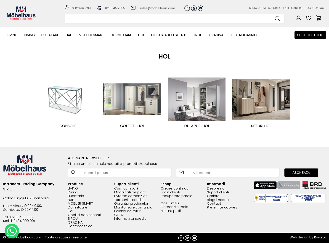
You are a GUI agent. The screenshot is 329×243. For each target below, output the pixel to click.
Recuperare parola (176, 196)
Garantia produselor (131, 204)
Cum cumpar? (126, 188)
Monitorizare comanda (133, 207)
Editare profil (171, 211)
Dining (29, 34)
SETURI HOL (261, 125)
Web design (299, 237)
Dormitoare (121, 34)
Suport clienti (278, 8)
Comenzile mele (174, 207)
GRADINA (216, 34)
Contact (319, 8)
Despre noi (216, 188)
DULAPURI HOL (197, 125)
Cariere (296, 8)
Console (67, 125)
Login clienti (170, 192)
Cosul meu (170, 203)
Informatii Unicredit (130, 219)
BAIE (69, 34)
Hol (141, 34)
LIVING (13, 34)
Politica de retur (127, 211)
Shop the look (310, 34)
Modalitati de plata (130, 192)
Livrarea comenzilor (130, 196)
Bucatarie (50, 34)
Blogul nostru (218, 200)
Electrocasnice (244, 34)
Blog (307, 8)
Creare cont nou (174, 188)
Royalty (320, 237)
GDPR (118, 215)
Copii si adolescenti (168, 34)
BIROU (197, 34)
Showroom (257, 8)
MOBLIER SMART (91, 34)
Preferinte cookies (222, 207)
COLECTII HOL (132, 125)
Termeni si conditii (129, 200)
